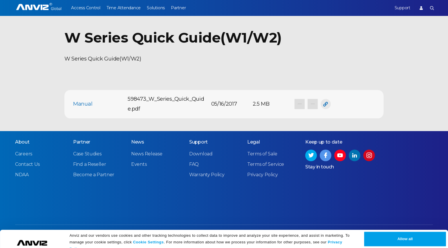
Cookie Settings (148, 234)
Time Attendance (126, 7)
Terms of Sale (262, 154)
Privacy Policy (262, 174)
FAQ (194, 164)
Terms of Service (265, 164)
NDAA (22, 174)
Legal (253, 142)
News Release (146, 154)
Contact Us (27, 164)
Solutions (162, 7)
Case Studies (87, 154)
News (137, 142)
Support (399, 7)
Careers (23, 154)
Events (139, 164)
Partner (187, 7)
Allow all (405, 231)
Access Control (85, 7)
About (22, 142)
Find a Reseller (89, 164)
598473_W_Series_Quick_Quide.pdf (166, 104)
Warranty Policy (207, 174)
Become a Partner (93, 174)
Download (201, 154)
